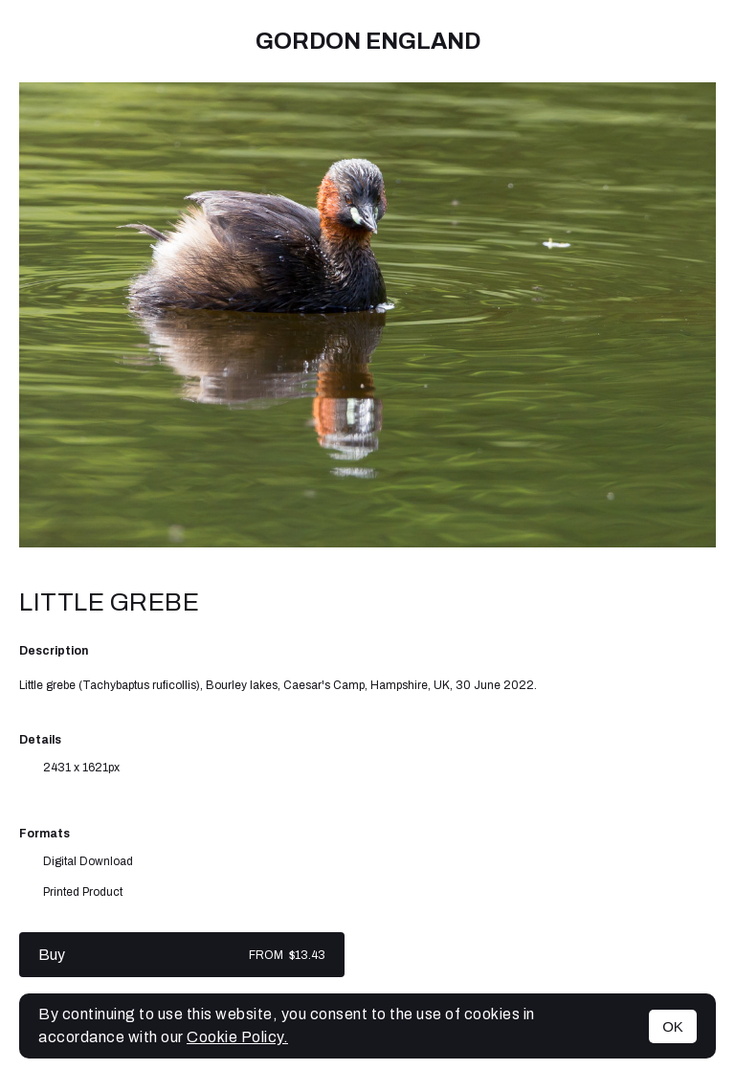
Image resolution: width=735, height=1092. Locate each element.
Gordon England (368, 41)
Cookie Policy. (237, 1037)
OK (672, 1026)
